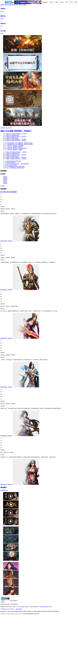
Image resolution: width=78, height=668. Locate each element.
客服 (76, 2)
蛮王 (2, 192)
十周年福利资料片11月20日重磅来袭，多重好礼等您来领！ (19, 142)
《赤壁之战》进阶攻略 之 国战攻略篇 (15, 145)
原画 (6, 490)
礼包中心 (62, 2)
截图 (4, 490)
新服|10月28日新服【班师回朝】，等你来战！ (16, 131)
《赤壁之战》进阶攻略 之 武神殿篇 (14, 149)
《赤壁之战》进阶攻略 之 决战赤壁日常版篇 (16, 148)
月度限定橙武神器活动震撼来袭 (13, 161)
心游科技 (3, 601)
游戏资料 (11, 4)
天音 (7, 192)
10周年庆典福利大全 (11, 162)
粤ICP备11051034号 (24, 606)
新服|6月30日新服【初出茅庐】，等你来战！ (16, 140)
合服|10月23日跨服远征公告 (12, 135)
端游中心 (51, 2)
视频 (2, 490)
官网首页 (3, 4)
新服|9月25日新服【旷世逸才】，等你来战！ (16, 136)
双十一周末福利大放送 (11, 165)
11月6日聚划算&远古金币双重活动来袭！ (15, 166)
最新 (2, 127)
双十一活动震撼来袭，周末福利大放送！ (15, 167)
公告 (6, 127)
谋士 (10, 192)
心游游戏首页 (45, 2)
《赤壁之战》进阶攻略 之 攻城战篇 (14, 146)
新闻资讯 (7, 4)
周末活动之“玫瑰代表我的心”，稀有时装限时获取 (17, 163)
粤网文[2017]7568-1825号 (46, 606)
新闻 (4, 127)
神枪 (4, 192)
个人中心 (71, 2)
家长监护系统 (19, 609)
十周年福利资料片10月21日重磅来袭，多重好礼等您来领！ (19, 144)
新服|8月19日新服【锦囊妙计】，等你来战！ (16, 139)
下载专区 (20, 4)
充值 (66, 2)
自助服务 (3, 185)
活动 (8, 127)
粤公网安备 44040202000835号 (7, 609)
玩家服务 (24, 4)
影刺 (15, 192)
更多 (11, 127)
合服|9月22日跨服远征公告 (12, 137)
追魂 (13, 192)
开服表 (56, 2)
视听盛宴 (16, 4)
